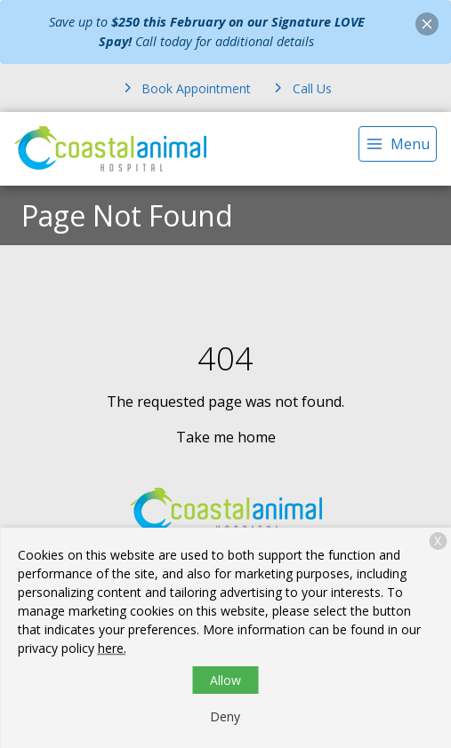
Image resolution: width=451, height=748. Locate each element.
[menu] (397, 144)
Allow (225, 680)
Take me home (226, 437)
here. (112, 648)
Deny (225, 716)
